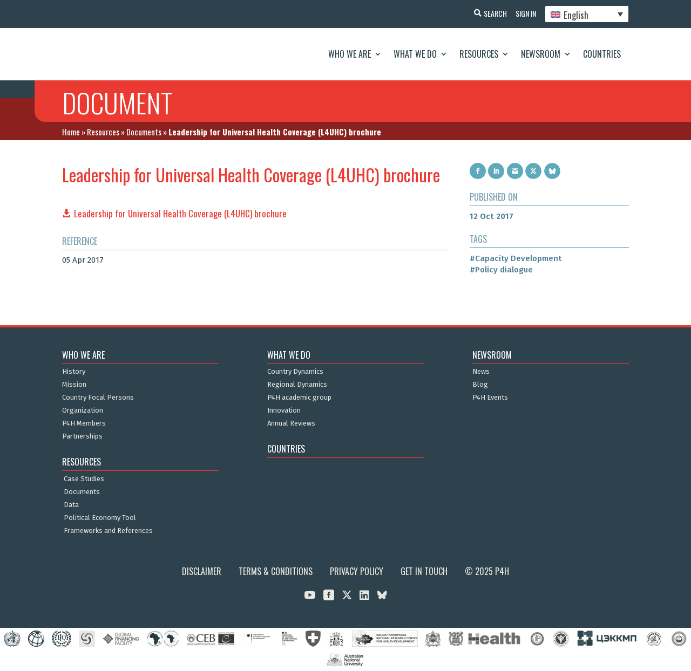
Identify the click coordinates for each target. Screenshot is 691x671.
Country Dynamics (295, 371)
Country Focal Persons (98, 397)
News (481, 371)
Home (71, 132)
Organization (82, 410)
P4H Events (490, 397)
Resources (478, 53)
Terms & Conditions (276, 571)
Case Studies (84, 479)
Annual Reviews (291, 423)
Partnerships (82, 436)
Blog (480, 384)
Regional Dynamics (297, 384)
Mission (74, 384)
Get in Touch (424, 571)
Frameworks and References (108, 531)
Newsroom (540, 53)
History (73, 371)
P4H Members (84, 423)
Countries (602, 53)
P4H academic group (299, 397)
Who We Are (349, 53)
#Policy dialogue (501, 270)
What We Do (415, 53)
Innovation (284, 410)
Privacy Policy (356, 571)
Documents (143, 132)
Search (491, 13)
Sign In (523, 13)
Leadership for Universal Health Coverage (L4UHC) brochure (180, 213)
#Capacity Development (515, 258)
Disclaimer (201, 571)
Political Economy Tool (100, 518)
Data (71, 505)
